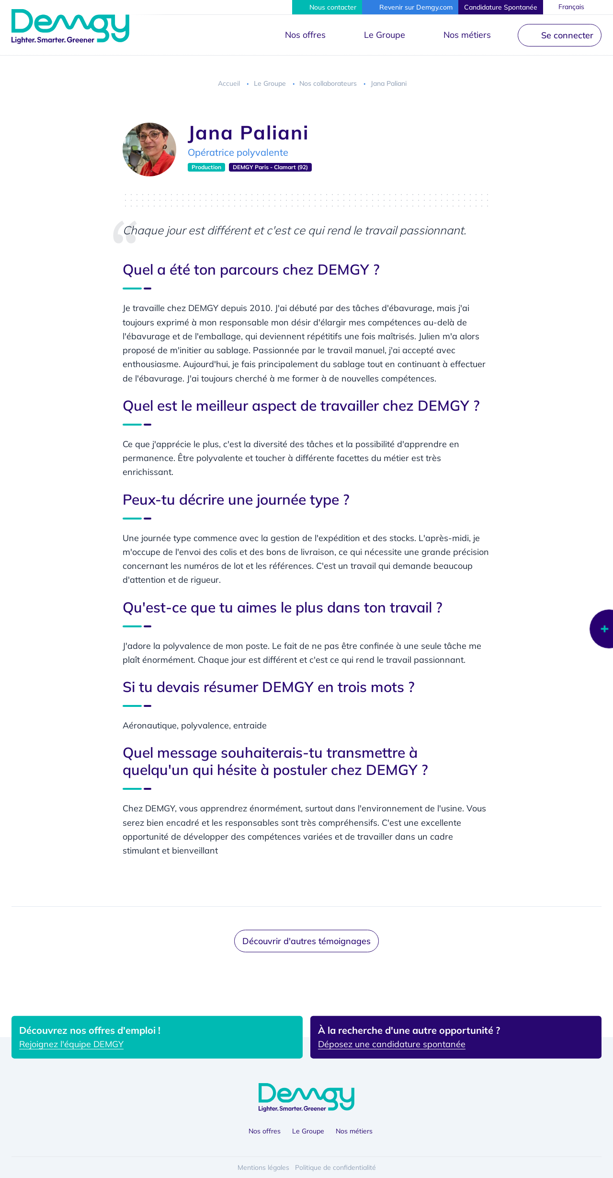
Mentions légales (263, 1167)
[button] (327, 7)
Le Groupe (384, 34)
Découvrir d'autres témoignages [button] (306, 941)
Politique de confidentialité (335, 1167)
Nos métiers (467, 34)
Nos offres (305, 34)
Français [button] (572, 7)
